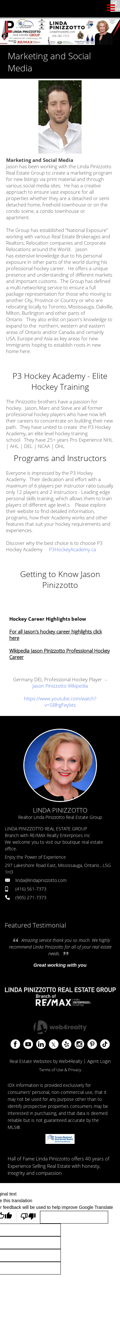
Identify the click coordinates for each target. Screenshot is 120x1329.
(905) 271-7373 (30, 897)
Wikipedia (78, 686)
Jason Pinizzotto (50, 686)
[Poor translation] (28, 1216)
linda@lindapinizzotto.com (41, 880)
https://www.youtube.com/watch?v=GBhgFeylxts (60, 701)
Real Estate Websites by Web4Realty (46, 1061)
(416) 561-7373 (30, 889)
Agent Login (99, 1061)
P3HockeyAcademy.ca (72, 549)
